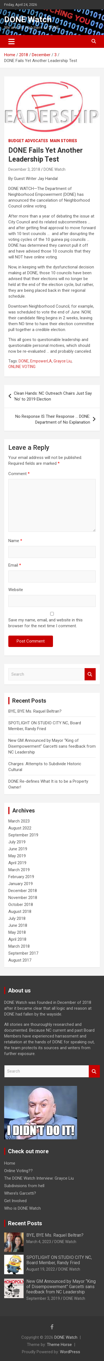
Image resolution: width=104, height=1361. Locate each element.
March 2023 (19, 821)
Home (9, 1163)
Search (90, 674)
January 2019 (20, 883)
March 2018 (19, 946)
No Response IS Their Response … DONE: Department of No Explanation (52, 419)
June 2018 (17, 925)
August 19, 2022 (40, 1269)
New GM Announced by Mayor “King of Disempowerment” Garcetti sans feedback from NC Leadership (52, 746)
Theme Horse (59, 1344)
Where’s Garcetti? (20, 1193)
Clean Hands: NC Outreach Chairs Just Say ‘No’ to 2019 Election (53, 396)
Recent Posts (25, 1223)
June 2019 (17, 848)
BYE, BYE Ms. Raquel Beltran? (35, 711)
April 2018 (17, 939)
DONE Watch (28, 19)
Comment (19, 473)
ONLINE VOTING (21, 366)
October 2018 (20, 904)
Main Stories (63, 141)
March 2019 (19, 869)
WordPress (70, 1351)
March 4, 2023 (38, 1241)
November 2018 (22, 897)
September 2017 (23, 953)
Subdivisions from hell (24, 1185)
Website (15, 589)
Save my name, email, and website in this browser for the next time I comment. (45, 622)
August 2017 (19, 960)
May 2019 (17, 855)
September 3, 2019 (43, 1298)
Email (14, 565)
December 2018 (22, 890)
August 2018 (19, 911)
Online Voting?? (18, 1170)
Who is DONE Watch (22, 1208)
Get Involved (15, 1200)
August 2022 (19, 828)
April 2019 (17, 862)
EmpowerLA (41, 361)
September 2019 (23, 835)
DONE (24, 361)
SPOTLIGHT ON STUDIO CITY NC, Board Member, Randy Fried (59, 1260)
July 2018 (17, 918)
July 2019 (17, 841)
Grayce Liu (63, 361)
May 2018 (17, 932)
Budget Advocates (28, 141)
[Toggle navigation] (11, 41)
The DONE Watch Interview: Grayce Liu (39, 1178)
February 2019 (21, 876)
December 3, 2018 (24, 169)
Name (15, 540)
